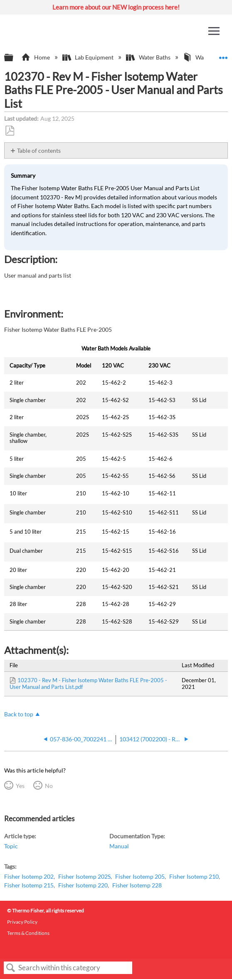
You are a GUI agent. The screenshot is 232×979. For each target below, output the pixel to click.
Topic (11, 846)
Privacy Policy (22, 922)
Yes (20, 785)
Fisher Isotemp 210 (194, 876)
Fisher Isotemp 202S (84, 876)
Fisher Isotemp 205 (140, 876)
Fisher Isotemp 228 (137, 885)
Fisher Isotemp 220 (83, 885)
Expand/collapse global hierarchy (14, 57)
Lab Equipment (88, 57)
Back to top (18, 714)
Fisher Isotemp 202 (29, 876)
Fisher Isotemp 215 (29, 885)
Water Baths (148, 57)
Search (10, 968)
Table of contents (39, 150)
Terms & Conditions (28, 933)
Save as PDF (9, 131)
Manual (119, 846)
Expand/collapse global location (223, 55)
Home (36, 57)
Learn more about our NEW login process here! (116, 7)
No (49, 785)
